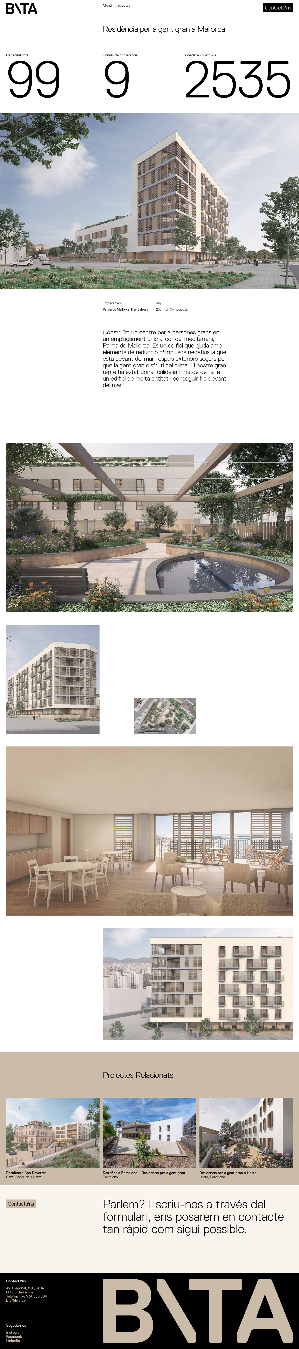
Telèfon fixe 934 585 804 (26, 1296)
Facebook (14, 1337)
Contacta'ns (278, 8)
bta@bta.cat (16, 1300)
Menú (107, 5)
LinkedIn (13, 1341)
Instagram (14, 1332)
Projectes (123, 5)
